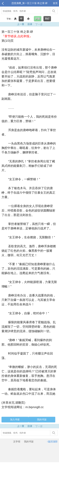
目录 (29, 24)
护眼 (37, 18)
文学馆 (16, 441)
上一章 (20, 24)
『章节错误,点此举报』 (16, 36)
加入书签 (15, 419)
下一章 (38, 24)
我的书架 (42, 419)
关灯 (47, 18)
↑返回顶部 (52, 441)
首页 (55, 3)
